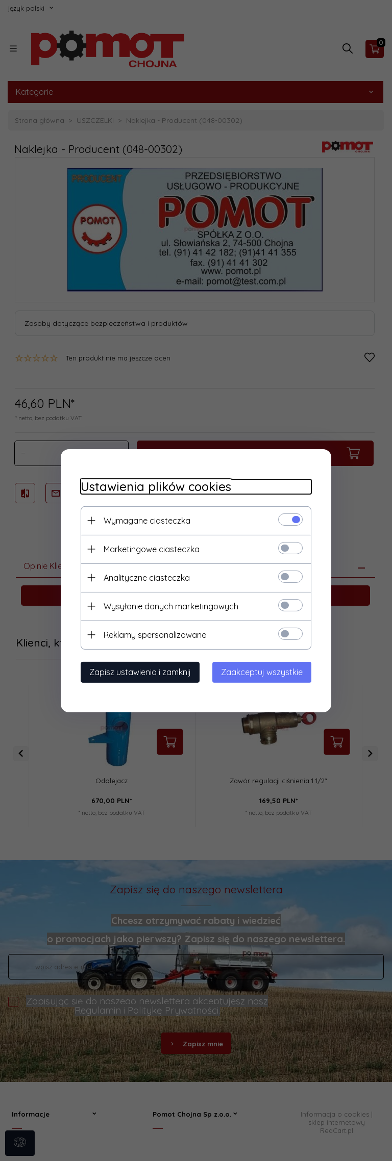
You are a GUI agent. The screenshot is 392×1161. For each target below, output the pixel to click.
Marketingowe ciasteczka (150, 549)
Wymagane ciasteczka (145, 520)
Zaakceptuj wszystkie (264, 671)
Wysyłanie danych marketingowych (169, 606)
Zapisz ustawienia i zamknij (138, 671)
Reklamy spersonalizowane (153, 634)
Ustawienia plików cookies (154, 486)
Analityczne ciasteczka (145, 577)
